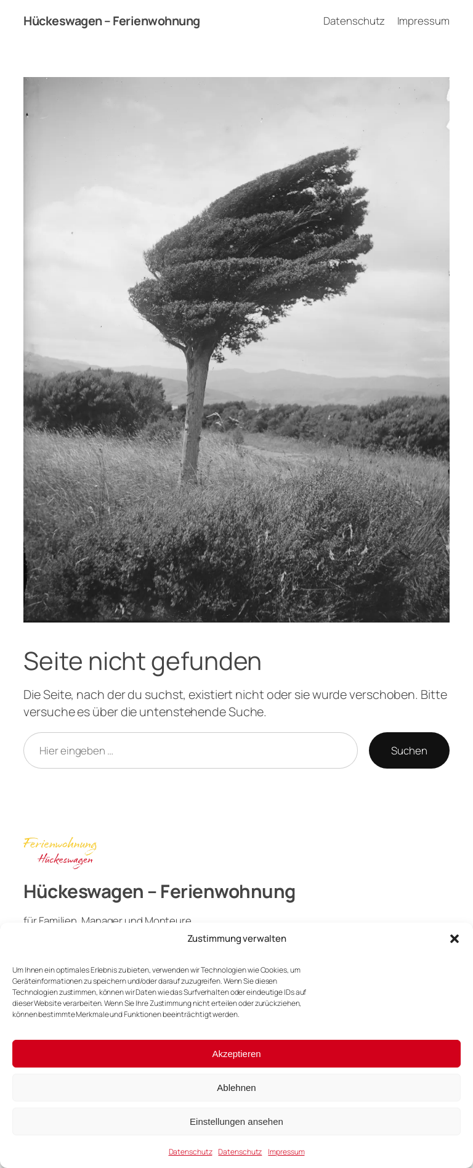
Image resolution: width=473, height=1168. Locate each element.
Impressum (286, 1151)
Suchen (409, 750)
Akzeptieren (236, 1053)
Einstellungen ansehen (236, 1121)
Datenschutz (190, 1151)
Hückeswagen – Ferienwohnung (111, 20)
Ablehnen (236, 1087)
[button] (454, 939)
